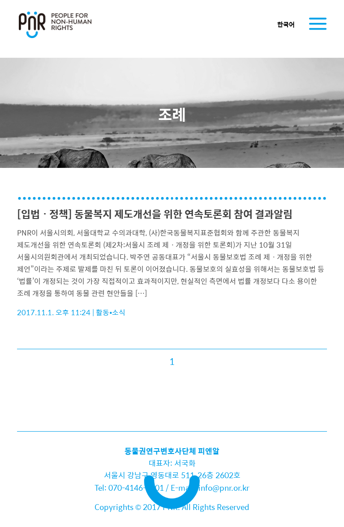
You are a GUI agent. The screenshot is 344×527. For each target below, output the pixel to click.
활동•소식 (110, 312)
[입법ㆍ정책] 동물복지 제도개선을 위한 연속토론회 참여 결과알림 (154, 214)
